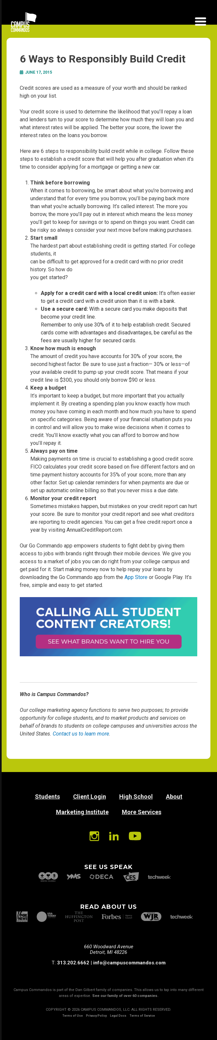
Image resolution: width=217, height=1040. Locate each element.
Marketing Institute (82, 812)
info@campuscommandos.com (129, 963)
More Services (141, 812)
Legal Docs (118, 1015)
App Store (136, 577)
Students (47, 796)
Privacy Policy (96, 1015)
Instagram (94, 836)
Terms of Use (73, 1015)
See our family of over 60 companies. (125, 996)
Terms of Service (142, 1015)
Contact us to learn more (81, 734)
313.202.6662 (73, 963)
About (174, 796)
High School (136, 796)
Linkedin (114, 836)
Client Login (89, 796)
